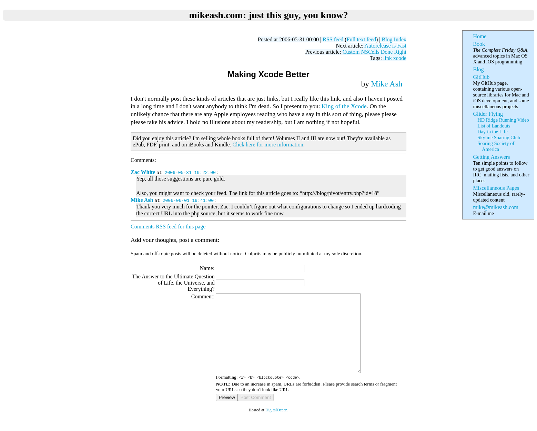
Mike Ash (387, 83)
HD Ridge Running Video (503, 120)
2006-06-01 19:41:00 (188, 200)
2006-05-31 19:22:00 (190, 172)
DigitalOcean (276, 425)
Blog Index (394, 39)
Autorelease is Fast (385, 46)
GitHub (481, 77)
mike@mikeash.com (495, 207)
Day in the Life (492, 131)
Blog (478, 69)
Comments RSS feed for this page (168, 226)
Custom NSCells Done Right (374, 52)
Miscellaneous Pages (496, 188)
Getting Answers (491, 157)
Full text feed (361, 39)
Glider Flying (488, 114)
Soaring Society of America (495, 146)
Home (479, 36)
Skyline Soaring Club (498, 137)
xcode (399, 58)
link (387, 58)
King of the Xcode (344, 106)
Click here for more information (267, 144)
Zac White (143, 172)
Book (479, 44)
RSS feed (333, 39)
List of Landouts (493, 126)
